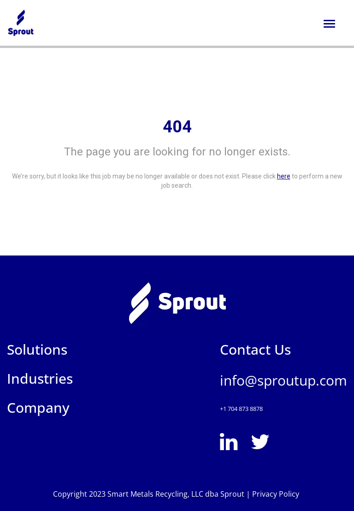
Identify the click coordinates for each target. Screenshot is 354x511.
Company (38, 407)
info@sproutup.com (283, 380)
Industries (40, 378)
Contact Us (255, 349)
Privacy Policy (276, 494)
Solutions (37, 349)
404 (177, 127)
